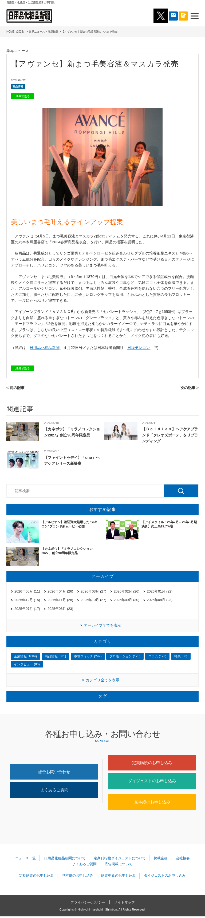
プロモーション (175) (124, 656)
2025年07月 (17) (27, 609)
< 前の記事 (15, 388)
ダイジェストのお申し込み (152, 781)
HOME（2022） (16, 31)
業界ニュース (37, 31)
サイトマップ (124, 904)
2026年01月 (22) (159, 591)
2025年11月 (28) (60, 600)
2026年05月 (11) (27, 591)
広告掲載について (118, 866)
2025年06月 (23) (60, 609)
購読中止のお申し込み (118, 877)
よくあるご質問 (54, 791)
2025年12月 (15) (27, 600)
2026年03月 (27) (93, 591)
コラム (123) (157, 656)
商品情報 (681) (55, 656)
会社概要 (182, 860)
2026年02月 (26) (126, 591)
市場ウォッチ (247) (87, 656)
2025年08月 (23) (159, 600)
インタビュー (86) (27, 664)
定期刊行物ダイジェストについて (120, 860)
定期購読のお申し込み (152, 763)
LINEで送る (22, 96)
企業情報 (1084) (25, 656)
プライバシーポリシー (87, 904)
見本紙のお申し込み (152, 803)
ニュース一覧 (26, 860)
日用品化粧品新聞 (45, 347)
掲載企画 (160, 860)
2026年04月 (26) (60, 591)
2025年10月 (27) (93, 600)
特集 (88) (180, 656)
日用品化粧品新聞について (65, 860)
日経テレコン (138, 347)
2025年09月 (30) (126, 600)
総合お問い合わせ (54, 772)
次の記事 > (189, 388)
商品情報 (53, 31)
